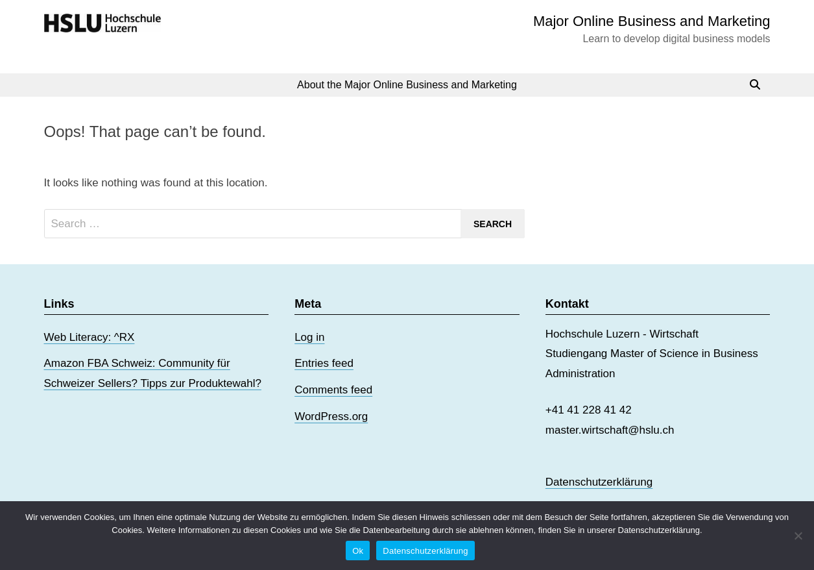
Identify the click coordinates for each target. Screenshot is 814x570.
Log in (309, 337)
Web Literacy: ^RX (89, 337)
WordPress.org (331, 416)
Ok (357, 551)
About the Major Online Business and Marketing (407, 84)
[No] (797, 535)
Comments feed (333, 390)
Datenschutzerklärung (598, 482)
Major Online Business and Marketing (652, 21)
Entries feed (323, 363)
